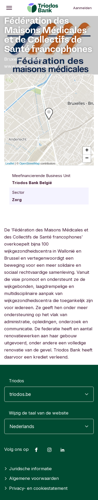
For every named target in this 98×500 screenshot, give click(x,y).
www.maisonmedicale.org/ (31, 66)
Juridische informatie (28, 468)
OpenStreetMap (29, 163)
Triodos (16, 380)
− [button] (87, 158)
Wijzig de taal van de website (38, 413)
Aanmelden (82, 8)
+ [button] (87, 151)
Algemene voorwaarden (31, 478)
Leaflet (9, 163)
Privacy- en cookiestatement (36, 488)
